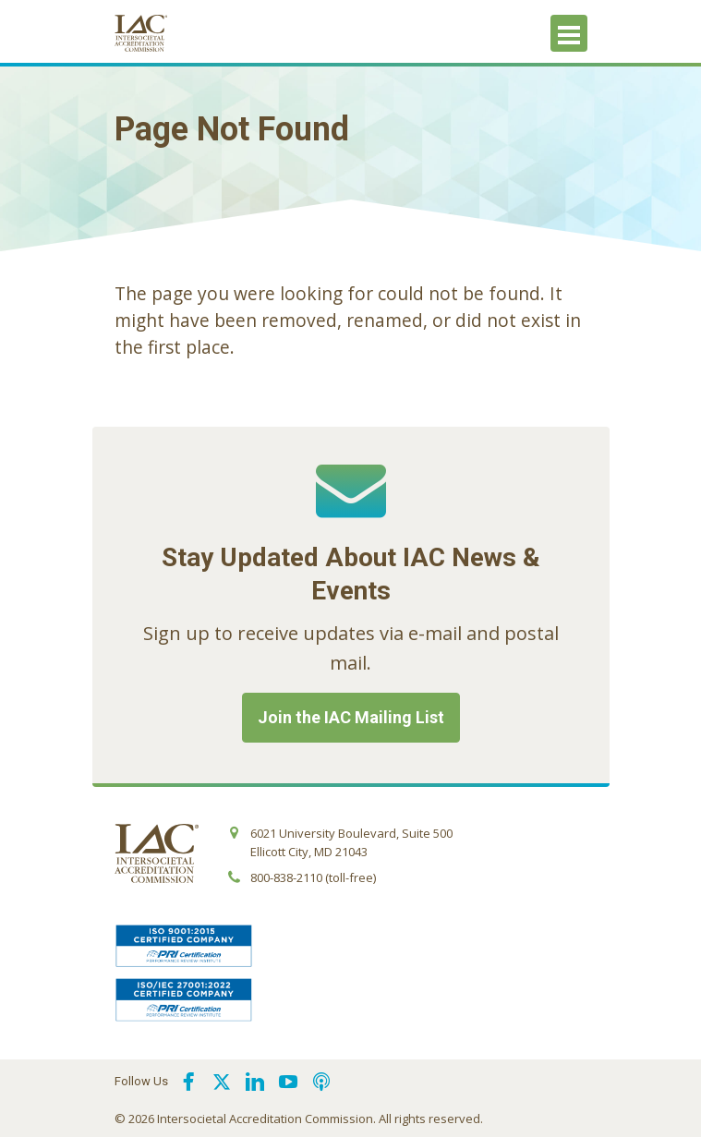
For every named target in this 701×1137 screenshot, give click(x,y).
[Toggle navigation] (568, 33)
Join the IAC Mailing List (351, 717)
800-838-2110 (286, 877)
